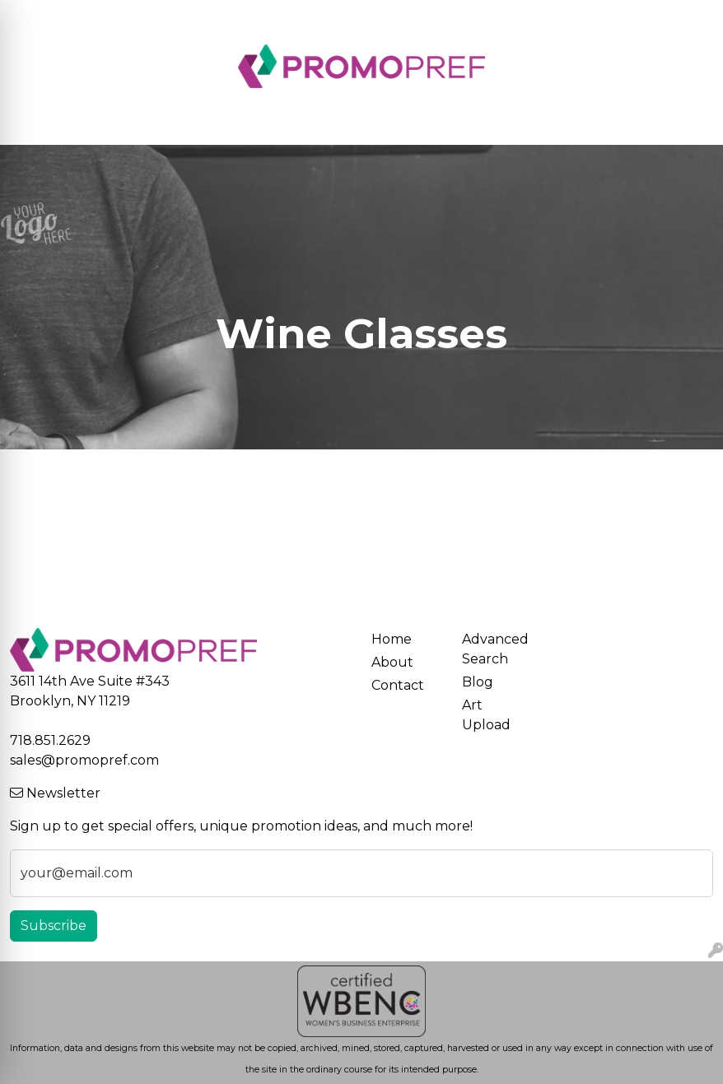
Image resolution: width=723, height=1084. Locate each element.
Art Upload (486, 715)
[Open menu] (690, 121)
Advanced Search (495, 649)
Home (391, 639)
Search (538, 18)
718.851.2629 (50, 740)
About (392, 662)
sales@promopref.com (84, 760)
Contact (397, 685)
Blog (477, 682)
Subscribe (53, 925)
